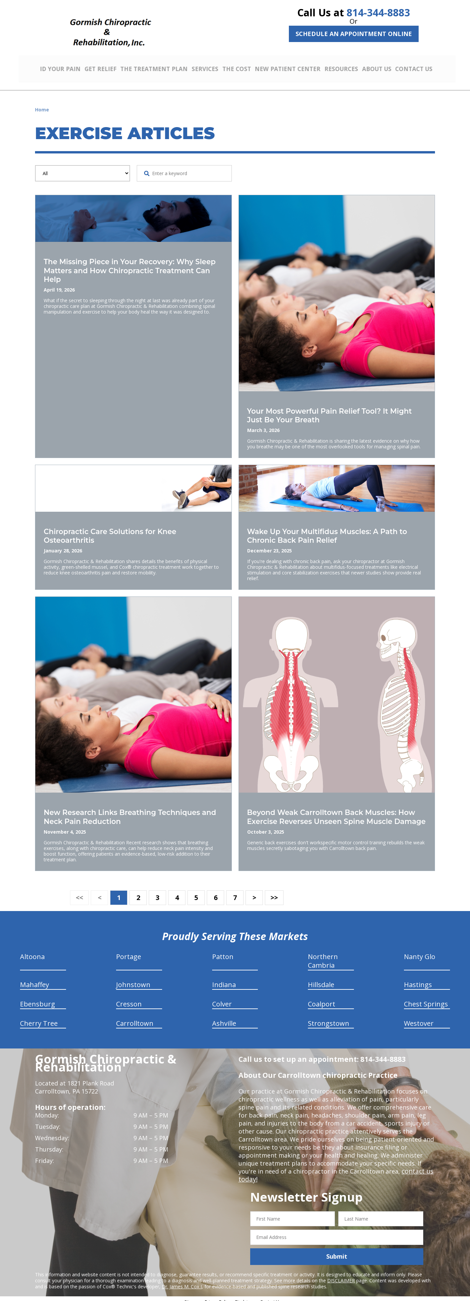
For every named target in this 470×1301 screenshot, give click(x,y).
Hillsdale (321, 978)
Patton (222, 950)
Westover (419, 1017)
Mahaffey (34, 978)
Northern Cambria (323, 955)
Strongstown (328, 1017)
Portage (128, 950)
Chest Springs (426, 998)
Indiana (224, 978)
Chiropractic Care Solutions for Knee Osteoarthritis (118, 532)
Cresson (129, 998)
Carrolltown (134, 1017)
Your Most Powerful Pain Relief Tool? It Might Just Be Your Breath (326, 413)
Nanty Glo (419, 950)
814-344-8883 (378, 12)
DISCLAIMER (341, 1275)
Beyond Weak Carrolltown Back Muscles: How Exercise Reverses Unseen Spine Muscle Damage (331, 816)
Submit (336, 1251)
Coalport (321, 998)
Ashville (224, 1017)
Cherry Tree (39, 1017)
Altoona (32, 950)
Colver (222, 998)
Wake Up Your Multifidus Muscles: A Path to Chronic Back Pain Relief (332, 532)
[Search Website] (146, 171)
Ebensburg (37, 998)
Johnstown (133, 978)
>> (274, 891)
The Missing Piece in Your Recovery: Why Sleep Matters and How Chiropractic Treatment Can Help (128, 267)
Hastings (418, 978)
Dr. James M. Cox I (182, 1281)
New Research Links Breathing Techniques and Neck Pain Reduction (131, 812)
